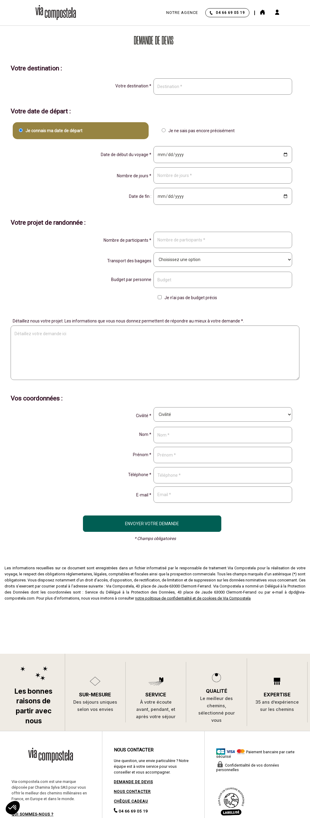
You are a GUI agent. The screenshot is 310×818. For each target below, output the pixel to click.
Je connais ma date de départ (49, 130)
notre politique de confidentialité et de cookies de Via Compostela (193, 598)
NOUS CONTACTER (132, 791)
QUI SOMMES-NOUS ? (32, 814)
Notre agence (182, 12)
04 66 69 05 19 (230, 13)
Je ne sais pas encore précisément (197, 130)
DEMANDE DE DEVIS (133, 782)
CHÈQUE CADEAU (131, 801)
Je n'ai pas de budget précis (186, 297)
